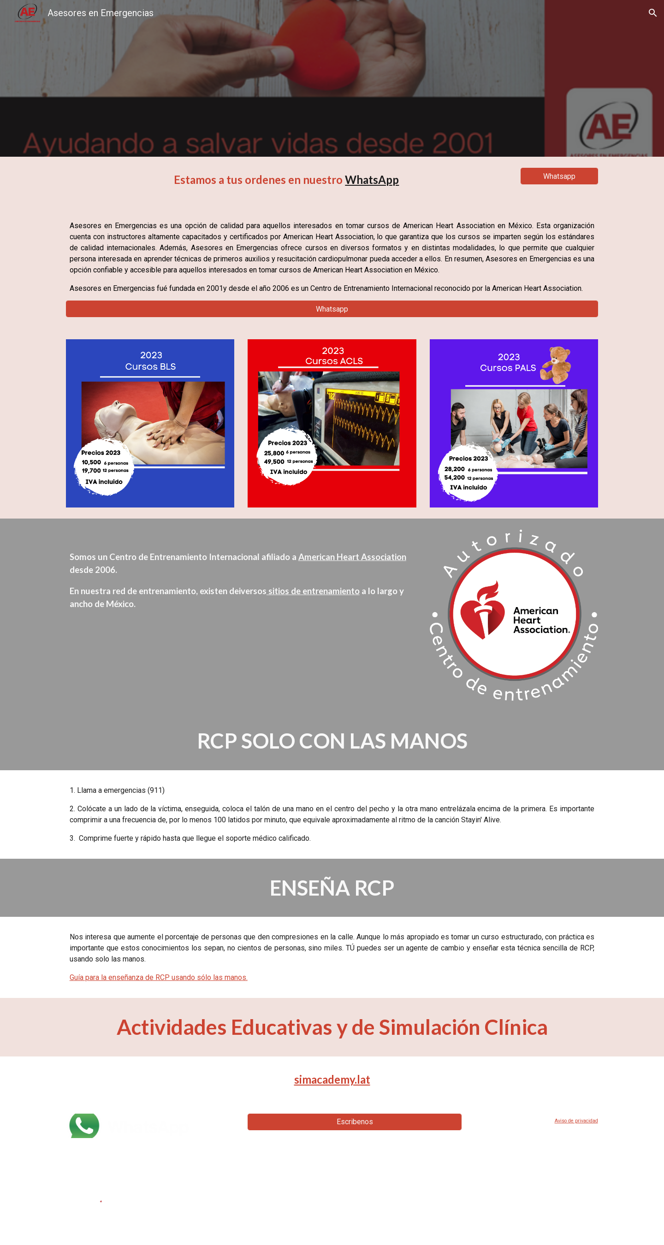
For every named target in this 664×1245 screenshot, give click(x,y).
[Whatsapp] (559, 176)
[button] (653, 13)
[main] (286, 180)
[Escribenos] (354, 1121)
